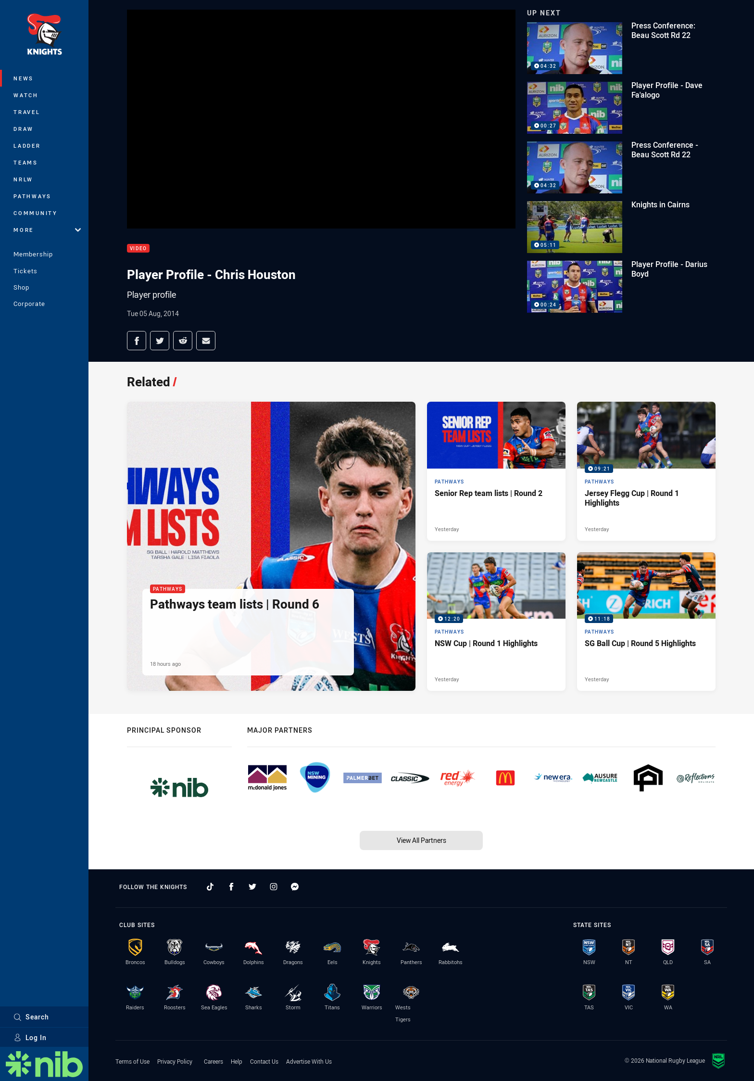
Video (138, 248)
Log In (30, 1037)
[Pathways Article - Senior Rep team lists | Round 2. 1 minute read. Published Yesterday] (496, 471)
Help (236, 1061)
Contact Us (264, 1061)
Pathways (32, 196)
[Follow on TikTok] (210, 886)
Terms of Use (132, 1061)
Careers (213, 1061)
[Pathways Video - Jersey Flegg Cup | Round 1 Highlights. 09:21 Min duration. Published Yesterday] (646, 471)
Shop (21, 287)
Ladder (27, 145)
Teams (25, 162)
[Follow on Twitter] (252, 886)
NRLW (23, 179)
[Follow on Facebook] (231, 886)
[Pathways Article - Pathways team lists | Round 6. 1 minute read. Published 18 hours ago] (271, 546)
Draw (23, 128)
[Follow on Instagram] (273, 886)
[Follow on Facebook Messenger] (295, 886)
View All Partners (421, 840)
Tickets (25, 271)
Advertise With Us (309, 1061)
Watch (25, 95)
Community (35, 212)
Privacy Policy (174, 1061)
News (23, 78)
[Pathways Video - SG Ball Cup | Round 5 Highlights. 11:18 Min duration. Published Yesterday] (646, 621)
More (47, 229)
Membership (33, 254)
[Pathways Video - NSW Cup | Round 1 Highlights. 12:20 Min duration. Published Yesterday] (496, 621)
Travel (26, 111)
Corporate (29, 303)
